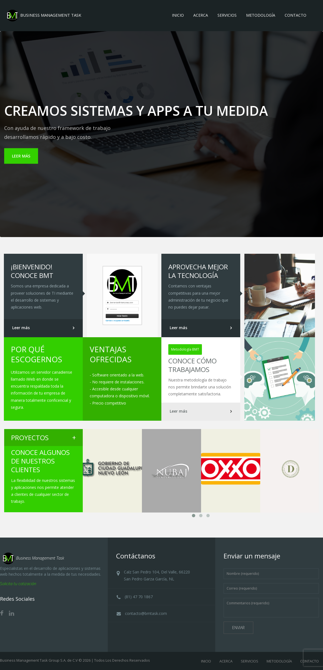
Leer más (21, 327)
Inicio (178, 15)
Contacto (295, 15)
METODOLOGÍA (279, 661)
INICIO (206, 661)
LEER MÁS (21, 156)
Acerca (200, 15)
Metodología (260, 15)
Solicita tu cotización (18, 583)
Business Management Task (32, 558)
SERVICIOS (249, 661)
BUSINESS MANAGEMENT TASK (42, 15)
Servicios (227, 15)
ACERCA (225, 661)
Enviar (238, 627)
